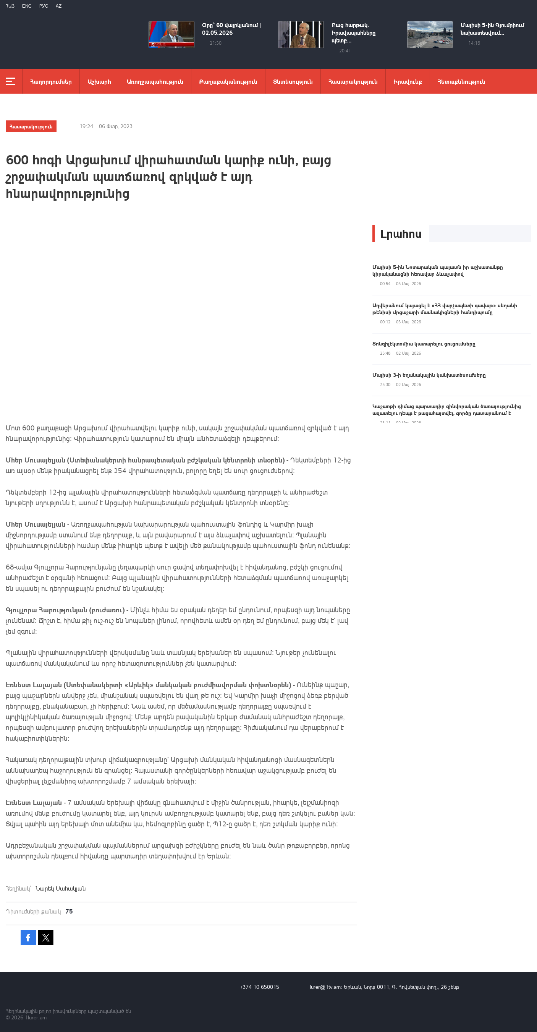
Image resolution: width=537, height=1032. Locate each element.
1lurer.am (36, 1017)
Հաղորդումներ (51, 81)
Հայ (10, 6)
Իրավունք (407, 81)
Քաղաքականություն (228, 81)
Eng (27, 6)
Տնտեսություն (293, 81)
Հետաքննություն (461, 81)
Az (58, 6)
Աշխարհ (99, 81)
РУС (43, 6)
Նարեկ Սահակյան (61, 888)
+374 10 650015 (259, 986)
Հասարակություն (353, 81)
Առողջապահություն (155, 81)
